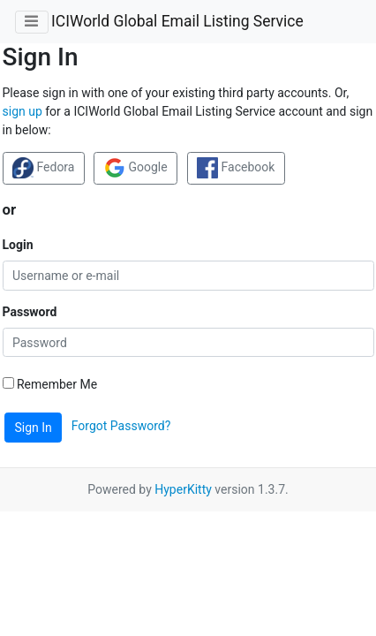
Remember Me (50, 384)
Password (30, 312)
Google (136, 167)
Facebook (235, 167)
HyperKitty (183, 489)
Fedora (43, 167)
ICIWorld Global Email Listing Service (177, 21)
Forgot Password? (121, 427)
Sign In (33, 427)
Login (18, 245)
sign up (22, 111)
